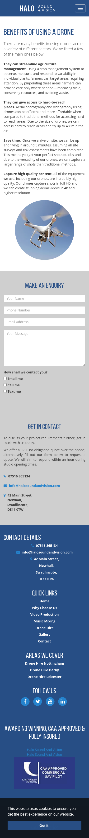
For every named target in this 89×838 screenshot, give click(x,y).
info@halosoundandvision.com (34, 485)
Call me (12, 385)
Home (44, 601)
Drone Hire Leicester (44, 676)
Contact (44, 641)
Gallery (45, 634)
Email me (13, 378)
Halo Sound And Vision (44, 749)
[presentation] (40, 408)
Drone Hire (44, 628)
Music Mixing (44, 621)
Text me (12, 391)
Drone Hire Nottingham (44, 663)
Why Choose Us (44, 607)
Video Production (44, 614)
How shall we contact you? (25, 372)
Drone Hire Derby (44, 670)
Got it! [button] (44, 826)
